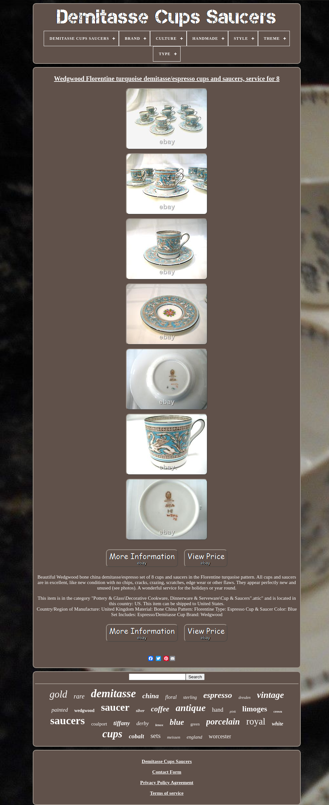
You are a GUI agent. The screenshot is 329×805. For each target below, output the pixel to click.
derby (142, 723)
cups (112, 734)
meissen (173, 737)
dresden (244, 697)
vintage (270, 695)
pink (233, 711)
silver (140, 710)
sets (155, 736)
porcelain (223, 721)
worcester (220, 736)
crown (277, 711)
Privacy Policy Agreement (166, 782)
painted (59, 710)
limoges (254, 709)
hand (217, 710)
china (150, 696)
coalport (99, 723)
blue (177, 722)
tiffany (121, 723)
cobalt (136, 736)
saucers (67, 720)
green (195, 724)
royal (256, 721)
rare (79, 696)
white (277, 723)
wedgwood (84, 710)
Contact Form (166, 772)
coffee (160, 709)
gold (58, 694)
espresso (217, 695)
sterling (190, 697)
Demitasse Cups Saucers (167, 761)
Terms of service (166, 793)
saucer (115, 707)
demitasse (113, 693)
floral (171, 697)
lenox (159, 725)
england (194, 737)
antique (191, 707)
